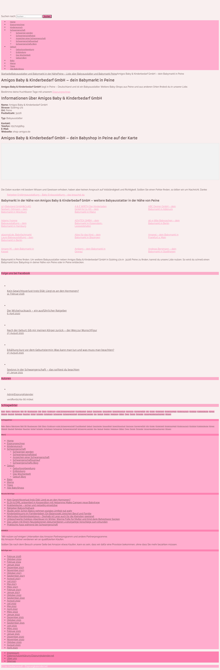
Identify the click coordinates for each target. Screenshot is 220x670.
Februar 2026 (14, 556)
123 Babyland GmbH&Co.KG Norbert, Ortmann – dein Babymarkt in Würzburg (16, 209)
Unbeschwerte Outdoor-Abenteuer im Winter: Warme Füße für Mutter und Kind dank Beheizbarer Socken (63, 519)
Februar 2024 (14, 562)
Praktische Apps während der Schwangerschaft (32, 524)
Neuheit (11, 414)
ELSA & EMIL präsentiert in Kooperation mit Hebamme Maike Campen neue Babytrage (53, 502)
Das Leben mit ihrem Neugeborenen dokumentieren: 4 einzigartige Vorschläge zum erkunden (57, 521)
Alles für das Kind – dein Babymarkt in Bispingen (88, 236)
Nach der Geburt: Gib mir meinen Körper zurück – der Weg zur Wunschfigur (52, 330)
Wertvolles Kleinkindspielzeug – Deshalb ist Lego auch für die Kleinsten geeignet (50, 516)
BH (25, 411)
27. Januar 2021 (15, 372)
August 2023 (13, 578)
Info (147, 411)
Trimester (139, 414)
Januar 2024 (13, 564)
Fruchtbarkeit (80, 411)
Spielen (107, 414)
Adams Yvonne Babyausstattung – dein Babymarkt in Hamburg (14, 223)
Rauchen (26, 414)
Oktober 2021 (14, 620)
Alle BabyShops (17, 69)
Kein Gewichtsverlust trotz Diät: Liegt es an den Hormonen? (43, 291)
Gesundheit (107, 411)
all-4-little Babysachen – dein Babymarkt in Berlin (164, 222)
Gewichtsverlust (118, 411)
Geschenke (97, 411)
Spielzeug (114, 414)
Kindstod (192, 411)
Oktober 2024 (14, 559)
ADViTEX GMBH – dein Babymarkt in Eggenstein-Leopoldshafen (89, 223)
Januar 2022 (13, 614)
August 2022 (13, 600)
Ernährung (51, 411)
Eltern (44, 411)
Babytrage (15, 411)
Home (12, 22)
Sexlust (100, 414)
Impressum (13, 652)
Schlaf (33, 414)
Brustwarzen (32, 411)
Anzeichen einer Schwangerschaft (31, 38)
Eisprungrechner (17, 24)
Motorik (4, 414)
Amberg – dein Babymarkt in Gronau (90, 250)
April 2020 (12, 647)
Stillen (121, 414)
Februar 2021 (14, 631)
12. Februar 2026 (15, 293)
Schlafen (39, 414)
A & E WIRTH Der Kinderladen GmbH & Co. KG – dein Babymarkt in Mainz (91, 209)
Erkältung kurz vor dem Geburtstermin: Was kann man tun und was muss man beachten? (60, 350)
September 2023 (16, 575)
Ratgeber (18, 414)
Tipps (12, 66)
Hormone (129, 411)
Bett (22, 411)
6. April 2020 (13, 313)
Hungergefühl (139, 411)
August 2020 (14, 645)
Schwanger (58, 414)
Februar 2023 (14, 589)
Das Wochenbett (23, 55)
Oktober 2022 (14, 595)
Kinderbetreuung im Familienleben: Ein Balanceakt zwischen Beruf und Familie (49, 513)
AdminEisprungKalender (20, 394)
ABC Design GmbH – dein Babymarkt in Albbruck (162, 208)
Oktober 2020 (14, 642)
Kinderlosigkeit (171, 411)
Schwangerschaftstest (25, 36)
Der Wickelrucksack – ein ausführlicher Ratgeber (37, 310)
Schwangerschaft (17, 30)
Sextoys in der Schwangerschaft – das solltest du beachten (43, 369)
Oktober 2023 (14, 573)
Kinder (152, 411)
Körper (211, 411)
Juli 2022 (11, 603)
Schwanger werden (24, 33)
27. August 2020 (15, 333)
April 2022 (12, 609)
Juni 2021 (12, 625)
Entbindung (21, 52)
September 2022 (16, 598)
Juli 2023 (11, 581)
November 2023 (15, 570)
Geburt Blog (21, 58)
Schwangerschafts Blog (26, 44)
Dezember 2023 (15, 567)
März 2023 (12, 586)
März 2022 (12, 611)
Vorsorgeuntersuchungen (154, 414)
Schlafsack (48, 414)
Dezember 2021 (15, 617)
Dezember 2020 (15, 636)
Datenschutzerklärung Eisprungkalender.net (30, 655)
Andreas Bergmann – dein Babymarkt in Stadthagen (162, 250)
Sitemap (11, 661)
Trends (132, 414)
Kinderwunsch (16, 27)
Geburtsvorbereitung (25, 49)
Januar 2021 (13, 634)
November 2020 (15, 639)
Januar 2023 (13, 592)
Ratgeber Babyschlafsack (20, 508)
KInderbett (159, 411)
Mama (12, 63)
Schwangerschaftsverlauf (27, 41)
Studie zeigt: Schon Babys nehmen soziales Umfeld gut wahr (39, 510)
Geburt (13, 47)
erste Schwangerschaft (65, 411)
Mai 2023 (11, 584)
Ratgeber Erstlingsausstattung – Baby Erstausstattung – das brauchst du (46, 194)
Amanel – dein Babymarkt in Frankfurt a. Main (163, 236)
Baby (12, 60)
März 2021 (12, 628)
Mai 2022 (11, 606)
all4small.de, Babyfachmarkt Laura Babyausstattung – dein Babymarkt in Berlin (17, 237)
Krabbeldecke (202, 411)
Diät (39, 411)
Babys (8, 411)
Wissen (168, 414)
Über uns (12, 658)
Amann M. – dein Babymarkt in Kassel (17, 250)
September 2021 (15, 622)
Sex (95, 414)
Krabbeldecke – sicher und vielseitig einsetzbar (32, 505)
